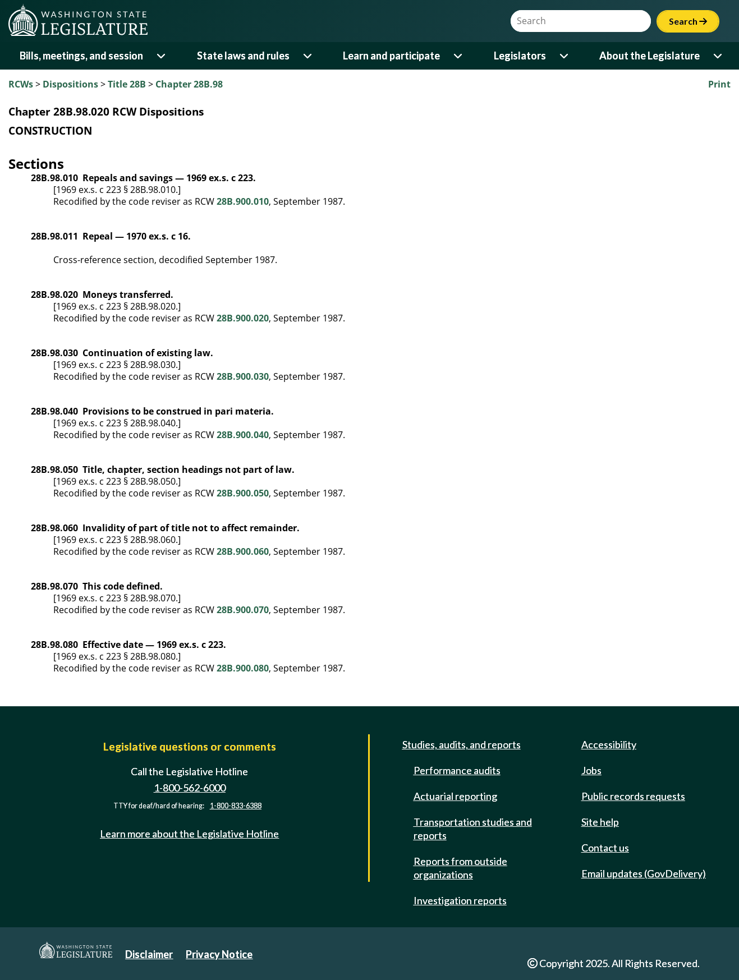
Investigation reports (460, 900)
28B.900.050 (243, 493)
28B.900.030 (243, 376)
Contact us (605, 847)
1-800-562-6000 (190, 787)
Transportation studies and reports (473, 828)
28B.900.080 (243, 668)
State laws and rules (243, 55)
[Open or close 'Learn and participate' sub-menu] (458, 56)
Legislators (520, 55)
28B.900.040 (243, 435)
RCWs (20, 84)
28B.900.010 (243, 201)
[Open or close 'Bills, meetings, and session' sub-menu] (162, 56)
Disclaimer (149, 954)
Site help (600, 822)
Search (688, 21)
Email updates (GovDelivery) (643, 873)
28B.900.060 (243, 551)
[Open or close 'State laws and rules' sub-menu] (308, 56)
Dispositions (70, 84)
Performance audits (457, 770)
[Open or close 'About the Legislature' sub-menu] (718, 56)
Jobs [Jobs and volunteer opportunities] (591, 770)
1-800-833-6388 (235, 806)
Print (719, 84)
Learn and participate (391, 55)
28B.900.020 (243, 318)
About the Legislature (649, 55)
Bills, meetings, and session (81, 55)
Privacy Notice (219, 954)
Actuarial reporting (455, 796)
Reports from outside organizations (460, 868)
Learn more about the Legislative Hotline (189, 833)
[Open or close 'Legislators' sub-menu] (565, 56)
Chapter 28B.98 (189, 84)
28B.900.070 (243, 610)
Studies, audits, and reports (461, 744)
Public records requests (633, 796)
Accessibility (608, 744)
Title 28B (127, 84)
